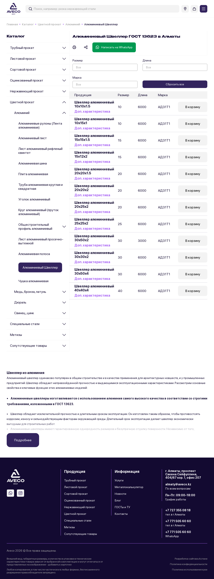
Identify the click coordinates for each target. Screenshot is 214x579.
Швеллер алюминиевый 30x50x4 (94, 271)
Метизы (16, 335)
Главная (12, 24)
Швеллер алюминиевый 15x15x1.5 (94, 138)
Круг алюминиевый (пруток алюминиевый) (38, 212)
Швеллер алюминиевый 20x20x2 (94, 188)
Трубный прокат (22, 48)
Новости (120, 493)
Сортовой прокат (23, 69)
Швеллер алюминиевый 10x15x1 (94, 121)
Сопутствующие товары (28, 346)
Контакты (121, 513)
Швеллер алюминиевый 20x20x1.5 (94, 171)
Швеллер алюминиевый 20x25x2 (94, 205)
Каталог (28, 24)
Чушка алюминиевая (33, 281)
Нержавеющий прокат (27, 91)
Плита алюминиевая (33, 174)
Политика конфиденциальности (188, 564)
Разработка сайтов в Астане (191, 558)
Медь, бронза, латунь (30, 292)
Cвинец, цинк (24, 313)
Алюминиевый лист (32, 138)
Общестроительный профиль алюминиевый (35, 227)
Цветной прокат (49, 24)
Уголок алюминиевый (34, 199)
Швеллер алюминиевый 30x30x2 (94, 255)
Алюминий (72, 24)
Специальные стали (24, 324)
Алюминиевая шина (32, 163)
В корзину (192, 107)
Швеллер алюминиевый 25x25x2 (94, 221)
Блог (118, 500)
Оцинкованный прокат (26, 80)
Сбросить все (175, 84)
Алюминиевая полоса (34, 254)
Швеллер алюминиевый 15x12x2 (94, 154)
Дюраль (20, 302)
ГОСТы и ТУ (122, 507)
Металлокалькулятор (129, 487)
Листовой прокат (23, 59)
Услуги (119, 480)
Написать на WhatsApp (114, 47)
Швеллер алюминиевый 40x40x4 (94, 288)
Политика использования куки (189, 569)
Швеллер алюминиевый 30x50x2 (94, 238)
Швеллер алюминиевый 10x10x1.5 (94, 104)
